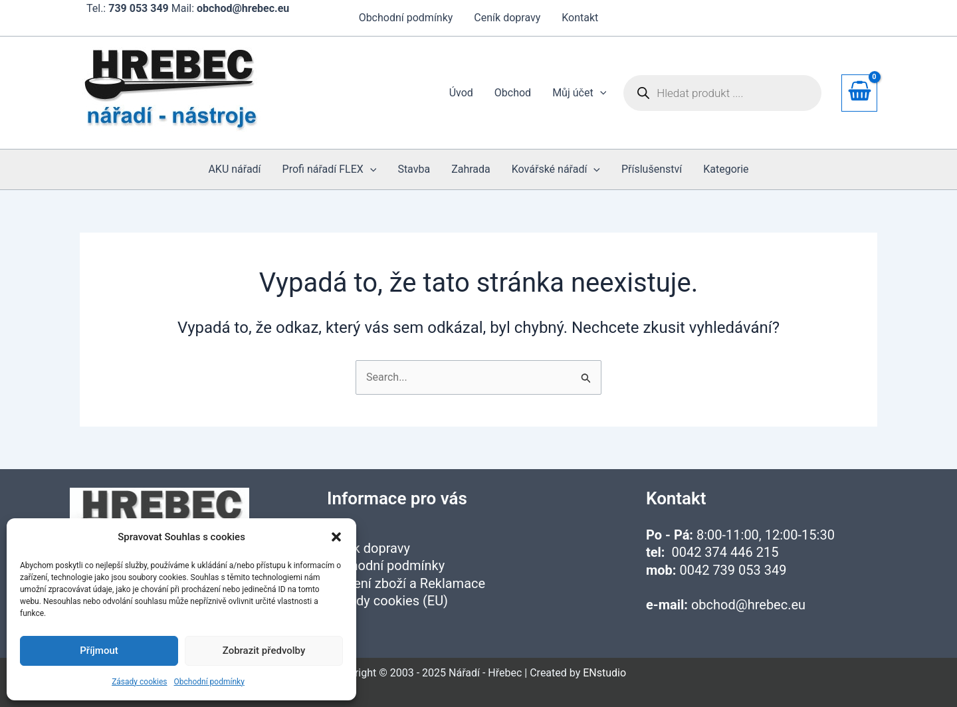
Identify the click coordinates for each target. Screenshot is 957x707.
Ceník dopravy (507, 17)
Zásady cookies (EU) (387, 601)
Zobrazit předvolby (264, 650)
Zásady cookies (139, 681)
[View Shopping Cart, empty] (859, 93)
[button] (336, 537)
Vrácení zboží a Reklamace (406, 583)
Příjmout (99, 650)
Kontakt (580, 17)
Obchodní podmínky (209, 681)
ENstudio (604, 672)
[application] (600, 93)
